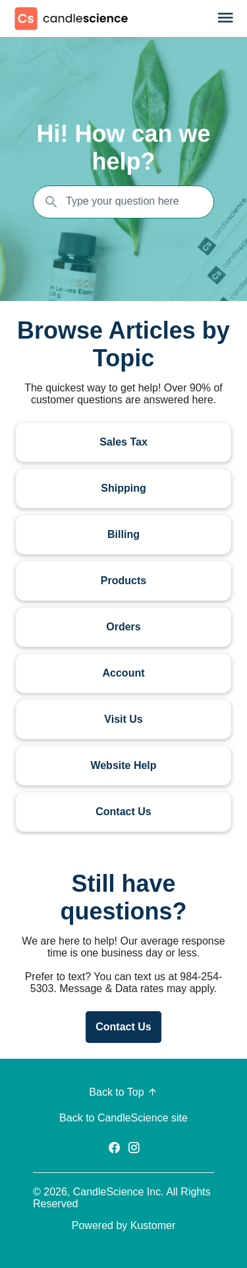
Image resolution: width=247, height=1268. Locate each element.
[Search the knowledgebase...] (123, 201)
